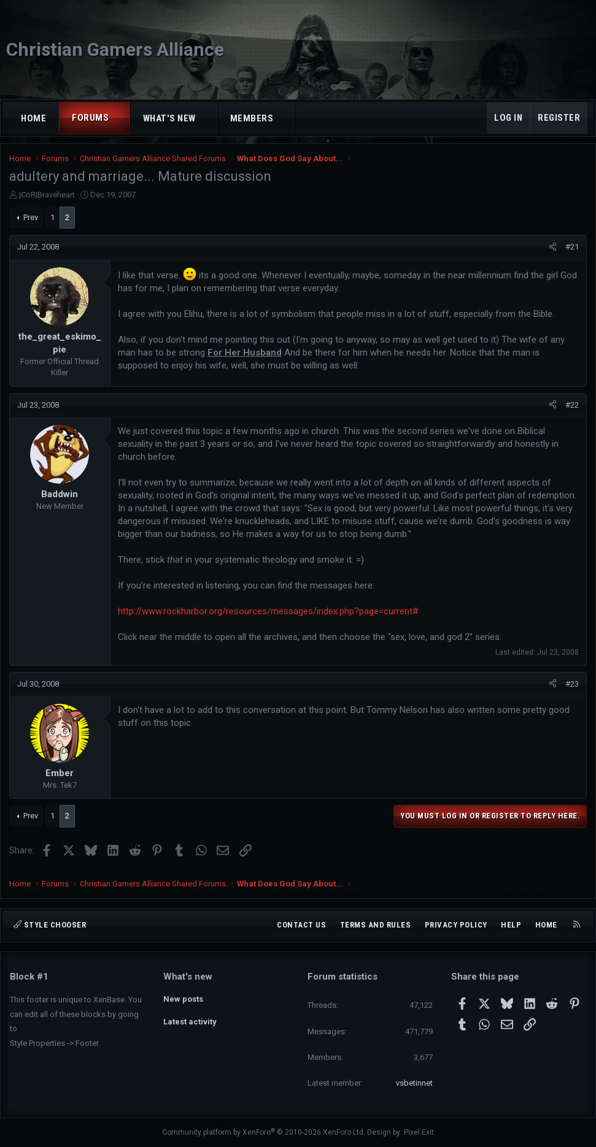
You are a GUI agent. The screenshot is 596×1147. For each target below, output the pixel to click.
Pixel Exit (419, 1132)
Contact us (301, 924)
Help (511, 924)
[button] (120, 118)
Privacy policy (456, 924)
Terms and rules (375, 924)
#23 (571, 687)
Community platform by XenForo (263, 1132)
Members (252, 118)
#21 (571, 250)
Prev (31, 220)
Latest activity (190, 1020)
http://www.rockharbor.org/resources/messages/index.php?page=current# (268, 614)
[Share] (552, 250)
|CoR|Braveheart (47, 197)
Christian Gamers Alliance (115, 49)
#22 (571, 408)
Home (33, 118)
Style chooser (50, 924)
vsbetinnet (414, 1083)
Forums (90, 117)
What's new (169, 118)
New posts (183, 997)
